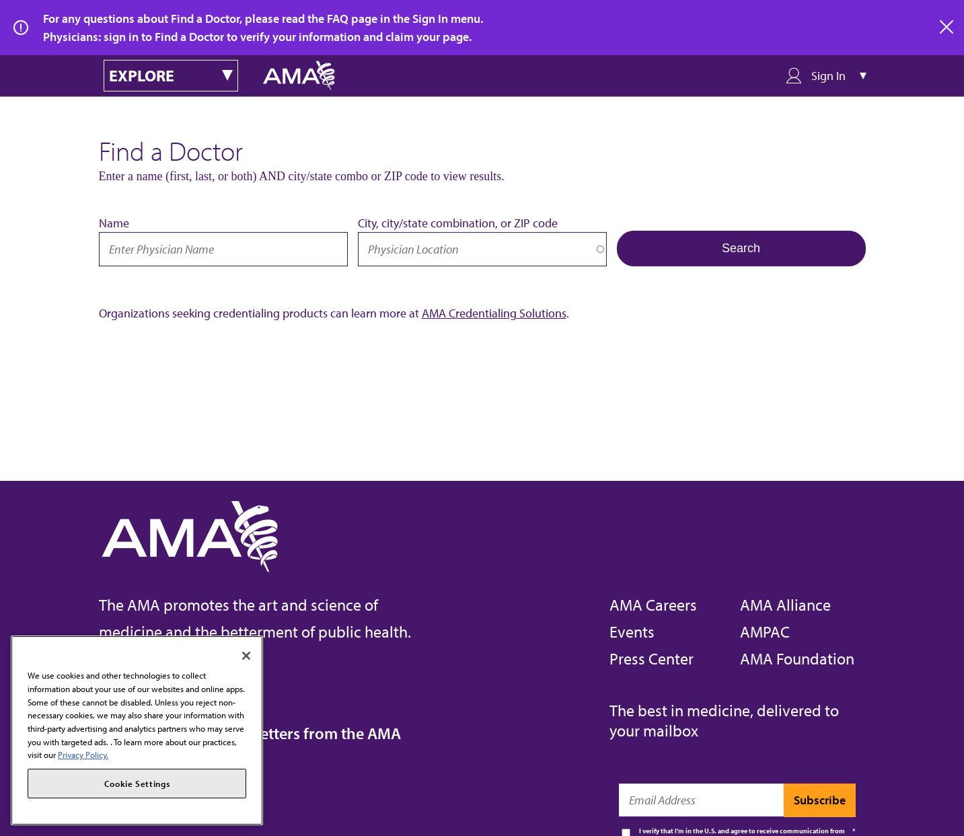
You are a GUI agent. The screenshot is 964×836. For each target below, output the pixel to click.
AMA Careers (653, 605)
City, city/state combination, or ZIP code (458, 223)
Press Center (651, 658)
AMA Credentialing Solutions (494, 313)
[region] (137, 730)
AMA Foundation (797, 658)
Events (632, 631)
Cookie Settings (137, 783)
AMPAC (765, 631)
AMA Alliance (785, 605)
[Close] (246, 656)
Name (114, 223)
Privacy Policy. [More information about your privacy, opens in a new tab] (83, 754)
